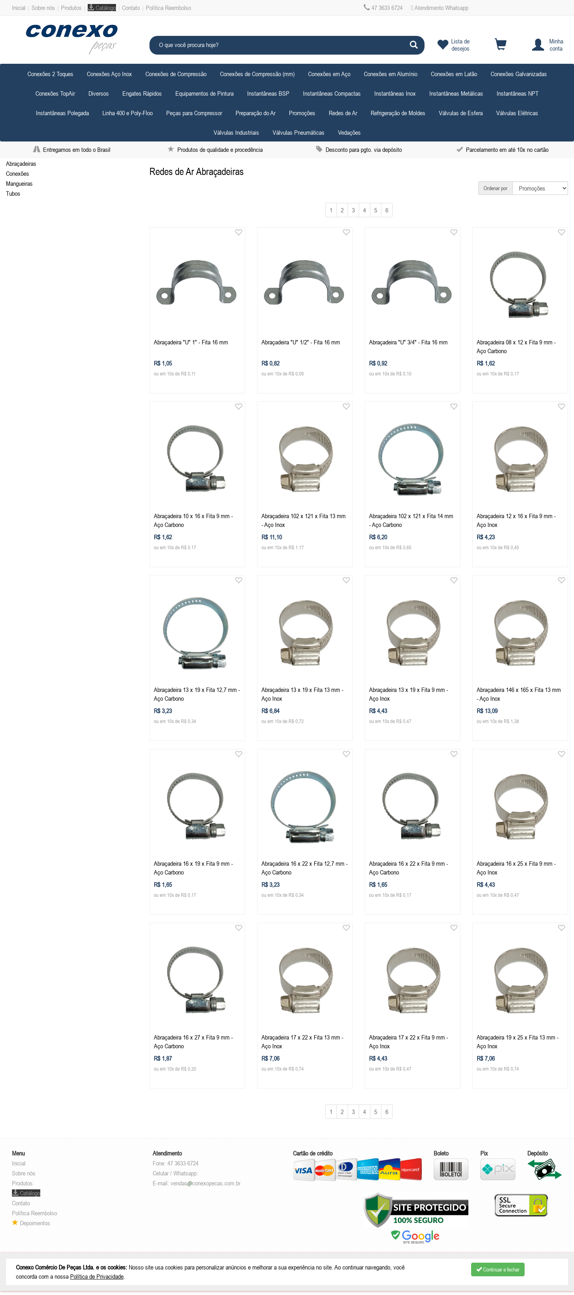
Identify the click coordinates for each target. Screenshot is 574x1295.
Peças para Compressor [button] (194, 112)
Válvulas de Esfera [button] (461, 112)
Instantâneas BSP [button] (268, 93)
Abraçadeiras (21, 163)
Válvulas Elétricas (517, 112)
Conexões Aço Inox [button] (109, 73)
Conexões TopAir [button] (55, 93)
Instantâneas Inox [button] (395, 93)
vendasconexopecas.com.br (205, 1183)
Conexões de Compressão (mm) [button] (257, 73)
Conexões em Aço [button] (329, 73)
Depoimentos (31, 1222)
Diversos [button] (98, 93)
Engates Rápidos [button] (142, 93)
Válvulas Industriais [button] (236, 132)
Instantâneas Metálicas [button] (456, 93)
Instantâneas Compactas (332, 93)
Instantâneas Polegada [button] (62, 112)
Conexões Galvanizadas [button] (519, 73)
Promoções (302, 112)
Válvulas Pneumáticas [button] (298, 132)
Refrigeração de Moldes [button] (398, 112)
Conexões (17, 173)
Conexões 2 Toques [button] (50, 73)
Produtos (71, 7)
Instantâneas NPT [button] (518, 93)
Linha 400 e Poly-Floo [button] (127, 112)
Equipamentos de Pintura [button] (204, 93)
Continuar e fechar (497, 1269)
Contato (131, 7)
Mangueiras (19, 183)
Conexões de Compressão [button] (175, 73)
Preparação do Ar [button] (255, 112)
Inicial (19, 7)
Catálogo (102, 7)
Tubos (13, 193)
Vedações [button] (349, 132)
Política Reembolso (168, 7)
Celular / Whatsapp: (175, 1173)
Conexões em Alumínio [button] (390, 73)
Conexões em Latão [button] (454, 73)
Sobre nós (43, 7)
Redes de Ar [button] (343, 112)
